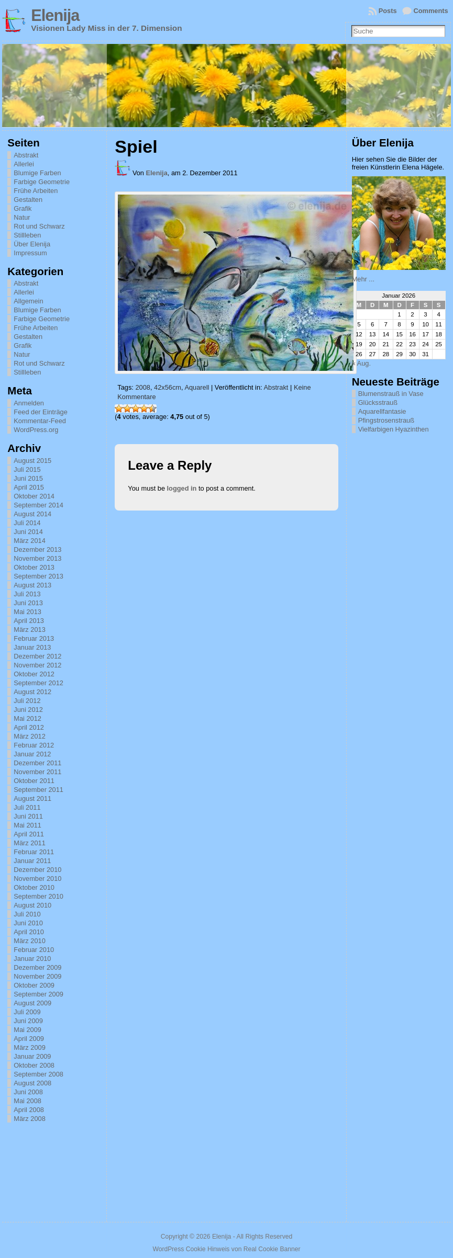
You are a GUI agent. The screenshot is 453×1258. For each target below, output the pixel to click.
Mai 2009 (27, 1030)
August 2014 (32, 514)
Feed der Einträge (40, 412)
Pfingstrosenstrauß (386, 420)
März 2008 (29, 1119)
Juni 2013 (28, 603)
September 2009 (38, 994)
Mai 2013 (27, 612)
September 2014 (38, 505)
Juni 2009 (28, 1021)
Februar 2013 (34, 638)
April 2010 (29, 932)
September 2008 (38, 1074)
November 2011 (37, 772)
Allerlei (24, 164)
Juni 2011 (28, 816)
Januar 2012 (32, 754)
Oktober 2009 (34, 985)
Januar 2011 (32, 861)
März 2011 (29, 843)
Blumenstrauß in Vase (391, 394)
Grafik (22, 208)
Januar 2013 (32, 647)
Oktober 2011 (34, 781)
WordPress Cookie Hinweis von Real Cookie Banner (226, 1249)
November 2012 (37, 665)
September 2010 (38, 896)
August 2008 (32, 1083)
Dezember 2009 (37, 967)
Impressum (30, 253)
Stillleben (27, 235)
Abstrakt (26, 155)
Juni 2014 (28, 532)
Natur (22, 217)
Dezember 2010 (37, 870)
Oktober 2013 (34, 567)
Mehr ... (363, 279)
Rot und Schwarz (39, 226)
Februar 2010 (34, 950)
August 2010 (32, 905)
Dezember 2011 (37, 763)
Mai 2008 (27, 1101)
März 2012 (29, 736)
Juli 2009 (27, 1012)
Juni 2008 (28, 1092)
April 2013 (29, 621)
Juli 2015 (27, 469)
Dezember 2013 (37, 549)
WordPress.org (36, 430)
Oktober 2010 (34, 887)
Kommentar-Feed (40, 421)
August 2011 (32, 798)
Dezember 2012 (37, 656)
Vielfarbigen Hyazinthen (393, 429)
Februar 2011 (34, 852)
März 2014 (29, 541)
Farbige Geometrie (42, 182)
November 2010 (37, 878)
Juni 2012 (28, 709)
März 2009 (29, 1047)
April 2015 (29, 487)
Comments (431, 11)
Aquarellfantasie (382, 411)
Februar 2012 (34, 745)
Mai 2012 (27, 718)
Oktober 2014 (34, 496)
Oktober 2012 (34, 674)
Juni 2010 (28, 923)
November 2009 (37, 976)
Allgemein (28, 301)
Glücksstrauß (377, 402)
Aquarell (196, 387)
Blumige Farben (37, 173)
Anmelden (29, 403)
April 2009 (29, 1038)
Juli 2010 (27, 914)
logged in (182, 488)
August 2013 (32, 585)
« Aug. (361, 363)
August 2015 (32, 460)
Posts (388, 11)
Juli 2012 (27, 701)
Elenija (55, 15)
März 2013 (29, 629)
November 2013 (37, 558)
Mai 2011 (27, 825)
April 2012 (29, 727)
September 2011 (38, 790)
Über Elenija (32, 244)
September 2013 (38, 576)
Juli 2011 (27, 807)
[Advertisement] (402, 582)
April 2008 (29, 1110)
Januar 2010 (32, 958)
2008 (142, 387)
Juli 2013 (27, 594)
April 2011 (29, 834)
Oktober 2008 (34, 1065)
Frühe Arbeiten (36, 191)
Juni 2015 (28, 478)
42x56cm (167, 387)
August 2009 (32, 1003)
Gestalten (28, 199)
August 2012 (32, 692)
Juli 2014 (27, 523)
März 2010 (29, 941)
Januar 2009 (32, 1056)
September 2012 (38, 683)
